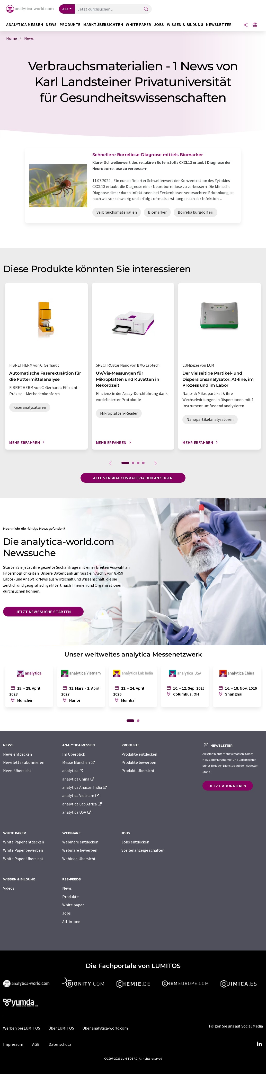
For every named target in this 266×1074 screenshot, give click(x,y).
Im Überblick (73, 754)
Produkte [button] (70, 24)
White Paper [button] (138, 24)
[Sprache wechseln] (255, 25)
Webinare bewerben (79, 850)
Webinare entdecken (80, 841)
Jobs (66, 913)
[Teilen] (245, 25)
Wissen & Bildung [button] (185, 24)
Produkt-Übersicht (138, 770)
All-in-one (71, 921)
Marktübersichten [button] (103, 24)
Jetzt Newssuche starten (43, 611)
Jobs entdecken (135, 841)
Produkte (70, 896)
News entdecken (17, 754)
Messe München (78, 762)
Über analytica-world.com (105, 1028)
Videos (8, 888)
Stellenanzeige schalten (142, 850)
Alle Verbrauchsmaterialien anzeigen (133, 477)
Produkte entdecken (139, 754)
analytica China (78, 779)
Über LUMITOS (61, 1028)
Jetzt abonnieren (227, 785)
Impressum (13, 1044)
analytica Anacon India (85, 787)
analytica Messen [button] (24, 24)
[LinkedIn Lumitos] (259, 1044)
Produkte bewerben (138, 762)
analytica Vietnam (81, 795)
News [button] (51, 24)
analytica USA (77, 812)
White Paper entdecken (23, 841)
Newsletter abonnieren (23, 762)
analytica (73, 770)
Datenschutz (60, 1044)
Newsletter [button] (219, 24)
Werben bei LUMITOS (21, 1028)
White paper (73, 904)
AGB (36, 1044)
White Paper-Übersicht (23, 858)
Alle (65, 9)
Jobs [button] (159, 24)
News (67, 888)
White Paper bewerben (23, 850)
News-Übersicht (17, 770)
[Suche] (146, 9)
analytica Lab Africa (82, 803)
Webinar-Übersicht (79, 858)
